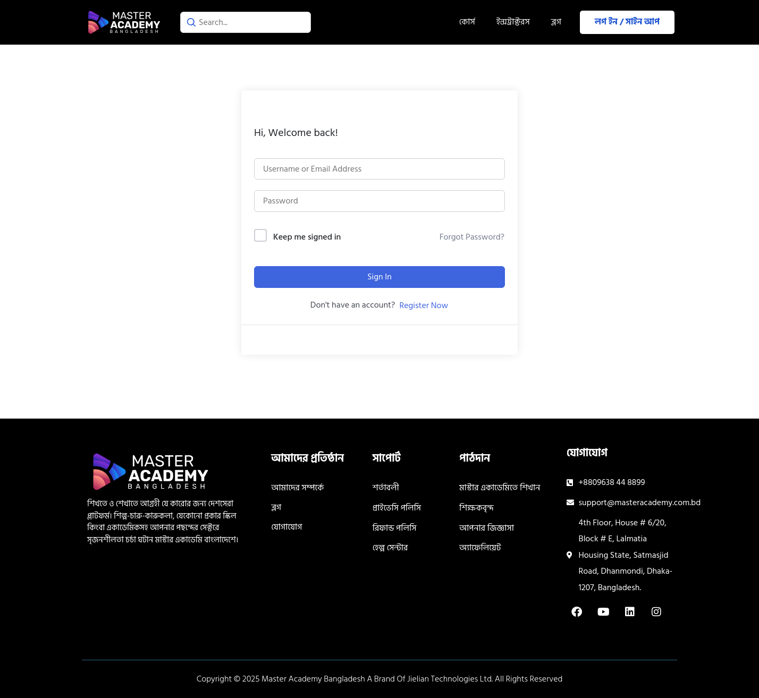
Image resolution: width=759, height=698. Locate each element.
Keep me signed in (307, 237)
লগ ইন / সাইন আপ (627, 22)
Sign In (379, 277)
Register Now (423, 305)
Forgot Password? (472, 237)
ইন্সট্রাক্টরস (513, 22)
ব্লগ (556, 22)
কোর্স (467, 22)
